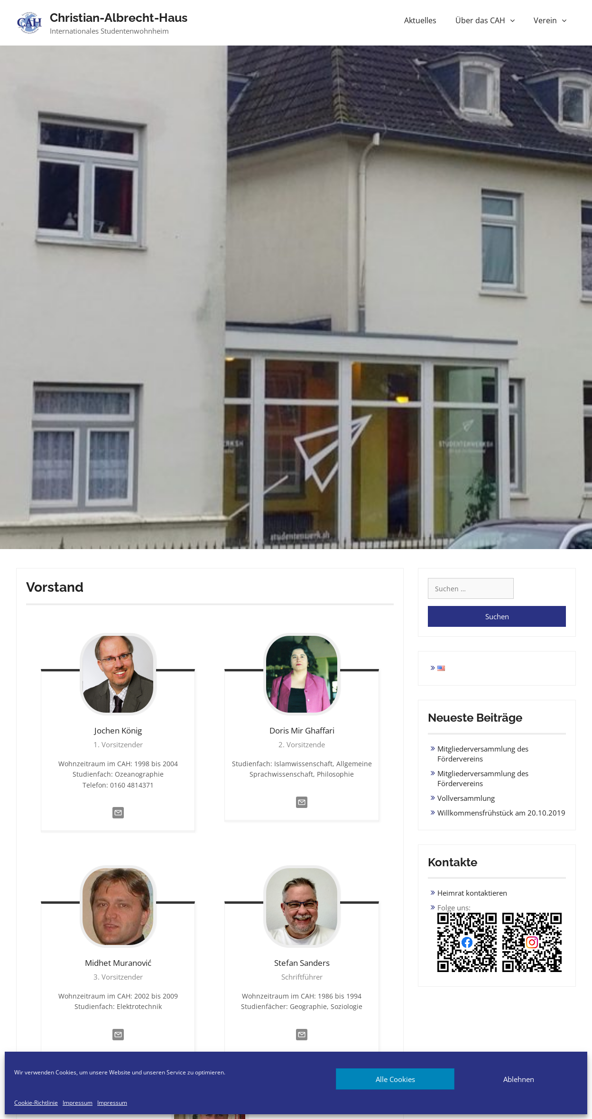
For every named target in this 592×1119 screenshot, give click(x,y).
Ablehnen (518, 1079)
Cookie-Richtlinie (36, 1103)
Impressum (77, 1103)
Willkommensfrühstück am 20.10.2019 (501, 812)
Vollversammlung (466, 798)
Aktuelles (420, 20)
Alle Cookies (395, 1079)
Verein (545, 20)
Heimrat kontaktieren (472, 893)
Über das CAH (480, 20)
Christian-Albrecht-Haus (118, 17)
